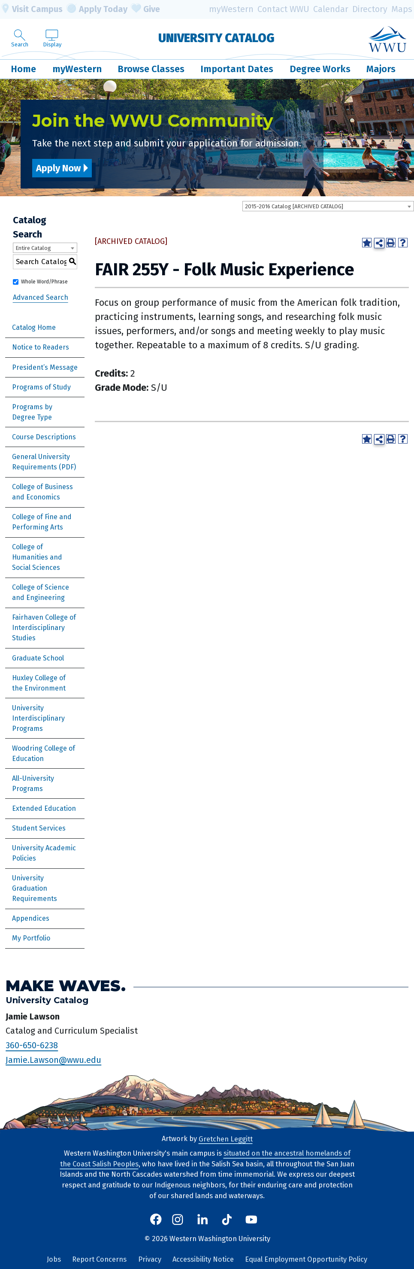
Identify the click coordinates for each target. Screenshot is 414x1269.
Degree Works (320, 69)
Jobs (54, 1259)
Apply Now (58, 168)
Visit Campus (31, 9)
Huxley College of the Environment (39, 683)
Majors (381, 69)
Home (23, 69)
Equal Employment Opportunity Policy (306, 1259)
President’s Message (45, 367)
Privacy (149, 1259)
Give (145, 9)
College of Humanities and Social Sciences (37, 557)
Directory (369, 9)
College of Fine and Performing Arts (42, 522)
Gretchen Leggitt (226, 1139)
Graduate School (38, 658)
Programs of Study (41, 387)
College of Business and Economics (42, 492)
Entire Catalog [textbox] (33, 248)
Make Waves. (66, 986)
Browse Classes (151, 69)
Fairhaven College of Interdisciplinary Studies (44, 627)
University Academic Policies (44, 853)
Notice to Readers (40, 347)
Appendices (30, 918)
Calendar (330, 9)
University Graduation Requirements (34, 888)
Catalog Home (34, 327)
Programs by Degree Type (32, 412)
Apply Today (96, 9)
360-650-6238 (32, 1045)
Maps (401, 9)
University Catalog (216, 37)
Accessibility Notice (203, 1259)
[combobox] (328, 206)
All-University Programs (33, 783)
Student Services (39, 828)
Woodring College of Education (43, 753)
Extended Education (44, 808)
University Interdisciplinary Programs (38, 718)
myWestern (231, 9)
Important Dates (236, 69)
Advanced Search (40, 297)
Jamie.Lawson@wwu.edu (53, 1059)
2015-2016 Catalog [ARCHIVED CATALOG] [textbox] (294, 206)
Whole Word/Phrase (44, 282)
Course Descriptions (44, 437)
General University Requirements (41, 462)
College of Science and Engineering (40, 592)
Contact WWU (283, 9)
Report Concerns (99, 1259)
